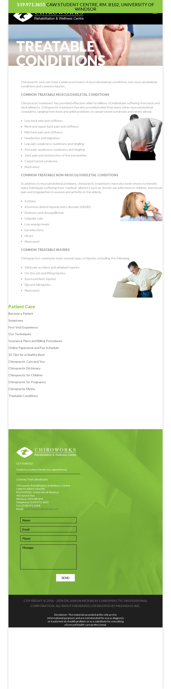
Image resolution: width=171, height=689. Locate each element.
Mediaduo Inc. (128, 606)
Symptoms (15, 320)
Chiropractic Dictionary (24, 368)
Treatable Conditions (23, 396)
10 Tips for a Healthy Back (26, 355)
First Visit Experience (23, 327)
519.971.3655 (31, 4)
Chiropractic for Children (25, 375)
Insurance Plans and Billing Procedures (35, 341)
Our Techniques (19, 334)
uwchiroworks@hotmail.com (41, 509)
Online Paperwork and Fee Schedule (33, 348)
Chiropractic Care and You (26, 361)
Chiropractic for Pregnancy (27, 382)
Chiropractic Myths (21, 389)
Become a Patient (20, 313)
